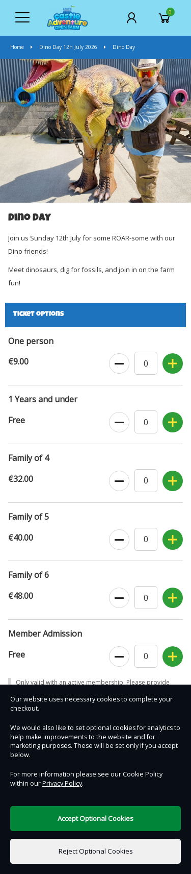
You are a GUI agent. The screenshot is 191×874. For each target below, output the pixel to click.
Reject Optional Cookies (96, 851)
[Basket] (164, 18)
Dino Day (119, 47)
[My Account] (131, 18)
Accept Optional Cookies (95, 818)
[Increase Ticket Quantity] (172, 364)
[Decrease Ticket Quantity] (119, 364)
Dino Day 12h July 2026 (65, 47)
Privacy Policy (62, 783)
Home (17, 47)
